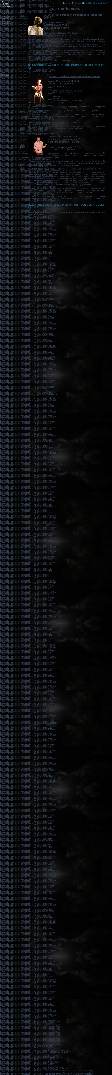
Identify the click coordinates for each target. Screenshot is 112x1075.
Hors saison (6, 19)
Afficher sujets (6, 82)
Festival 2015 (95, 2)
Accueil (6, 11)
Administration (6, 85)
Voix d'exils (6, 16)
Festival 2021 (6, 14)
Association (6, 23)
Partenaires (6, 21)
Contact (6, 28)
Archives (6, 26)
